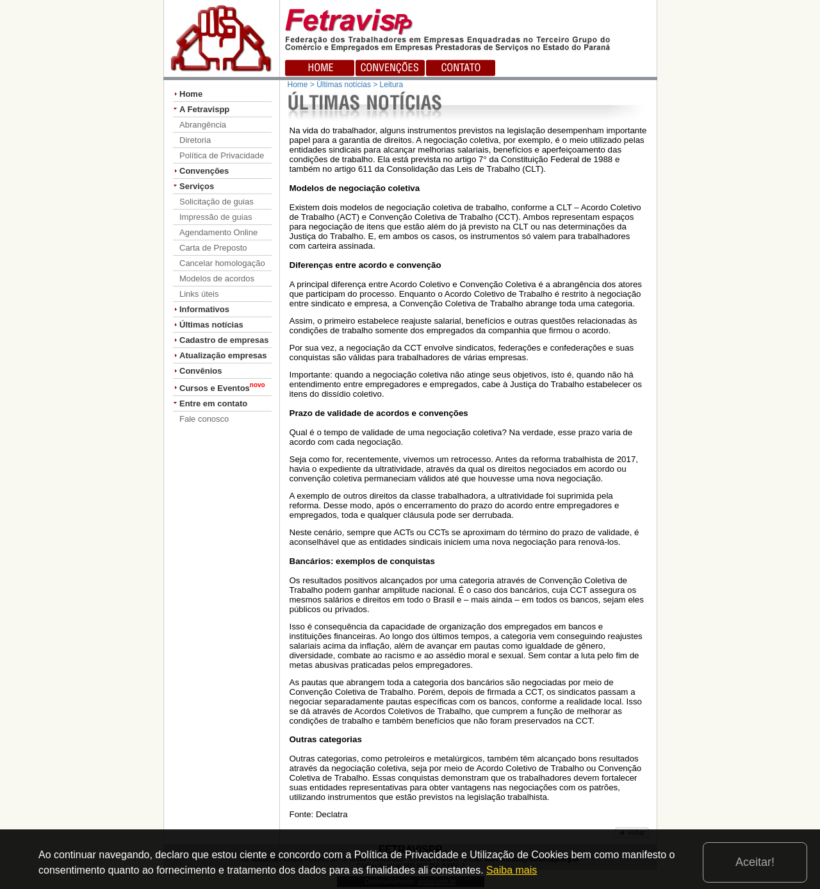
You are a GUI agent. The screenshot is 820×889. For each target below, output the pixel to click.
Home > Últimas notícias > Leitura (346, 84)
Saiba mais (511, 870)
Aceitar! (755, 862)
